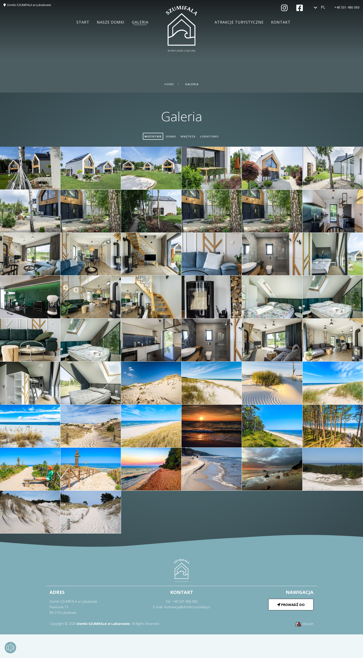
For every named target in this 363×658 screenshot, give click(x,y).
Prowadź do (291, 604)
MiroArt (304, 624)
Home (169, 84)
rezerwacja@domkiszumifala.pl (187, 607)
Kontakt (281, 22)
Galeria (140, 22)
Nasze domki (111, 22)
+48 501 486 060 (347, 7)
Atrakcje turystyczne (239, 22)
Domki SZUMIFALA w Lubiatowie (29, 5)
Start (82, 22)
